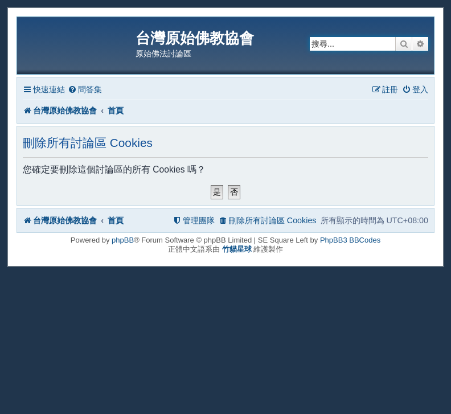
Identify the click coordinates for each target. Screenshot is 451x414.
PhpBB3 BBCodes (350, 240)
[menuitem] (85, 90)
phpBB (123, 240)
